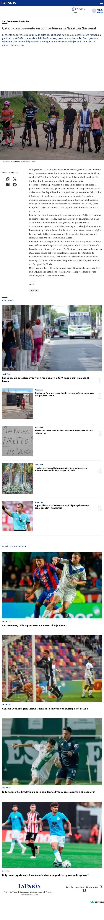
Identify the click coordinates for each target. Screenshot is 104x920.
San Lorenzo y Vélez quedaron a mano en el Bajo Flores (34, 625)
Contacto (69, 887)
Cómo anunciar (92, 887)
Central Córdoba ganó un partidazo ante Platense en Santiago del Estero (45, 708)
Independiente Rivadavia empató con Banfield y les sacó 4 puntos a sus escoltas (48, 792)
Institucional (79, 887)
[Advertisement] (52, 71)
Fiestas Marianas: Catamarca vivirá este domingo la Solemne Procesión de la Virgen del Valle (61, 469)
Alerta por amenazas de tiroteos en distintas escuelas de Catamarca (64, 431)
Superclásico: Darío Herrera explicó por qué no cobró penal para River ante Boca (62, 506)
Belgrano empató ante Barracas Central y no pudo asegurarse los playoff (45, 875)
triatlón (34, 290)
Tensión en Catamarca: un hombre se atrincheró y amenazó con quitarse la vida (64, 394)
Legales (34, 895)
